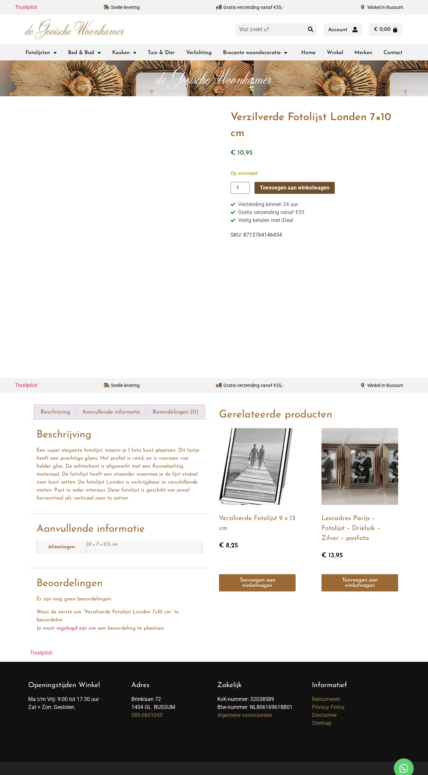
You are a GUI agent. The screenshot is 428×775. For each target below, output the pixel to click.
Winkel (335, 52)
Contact (393, 52)
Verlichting (199, 52)
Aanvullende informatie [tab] (111, 412)
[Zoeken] (310, 29)
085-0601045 (147, 715)
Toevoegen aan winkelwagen (294, 188)
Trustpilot (26, 7)
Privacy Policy (328, 707)
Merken (363, 52)
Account (337, 30)
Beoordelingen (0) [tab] (175, 412)
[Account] (355, 29)
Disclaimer (324, 715)
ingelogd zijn (71, 628)
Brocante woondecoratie (255, 52)
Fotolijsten (41, 52)
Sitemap (321, 723)
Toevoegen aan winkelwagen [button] (257, 583)
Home (308, 52)
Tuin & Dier (161, 52)
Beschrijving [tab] (55, 412)
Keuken (124, 52)
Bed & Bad (84, 52)
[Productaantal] (240, 188)
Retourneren (326, 699)
